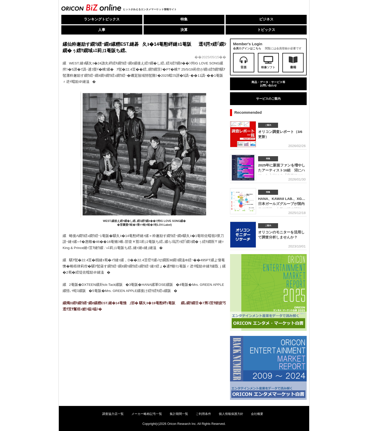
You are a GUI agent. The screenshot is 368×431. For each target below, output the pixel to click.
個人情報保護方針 (231, 414)
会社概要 (257, 414)
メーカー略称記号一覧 (146, 414)
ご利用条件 (203, 414)
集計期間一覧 (179, 414)
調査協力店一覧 (113, 414)
